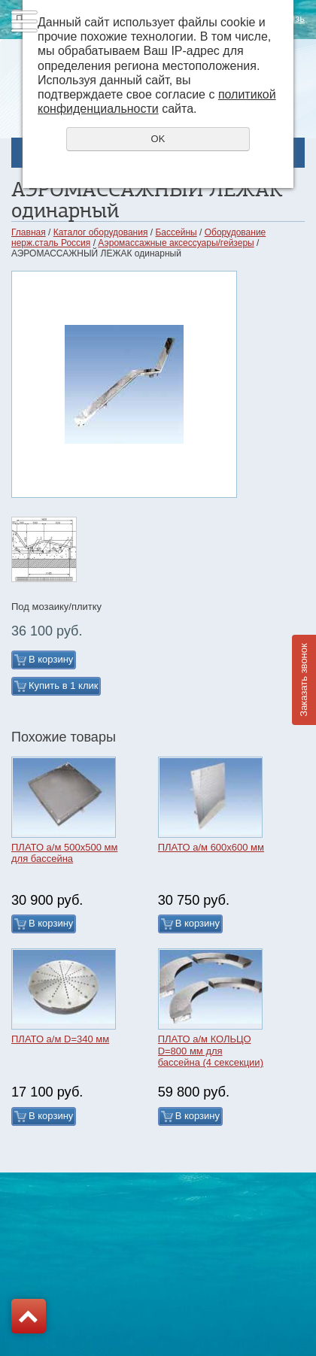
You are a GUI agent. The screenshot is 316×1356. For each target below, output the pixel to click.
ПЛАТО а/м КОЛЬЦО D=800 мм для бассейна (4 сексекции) (210, 1050)
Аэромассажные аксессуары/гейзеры (176, 243)
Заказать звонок (303, 679)
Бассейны (175, 232)
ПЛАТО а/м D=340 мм (60, 1039)
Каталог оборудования (100, 232)
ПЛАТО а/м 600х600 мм (211, 847)
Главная (28, 232)
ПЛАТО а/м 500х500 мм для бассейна (64, 853)
